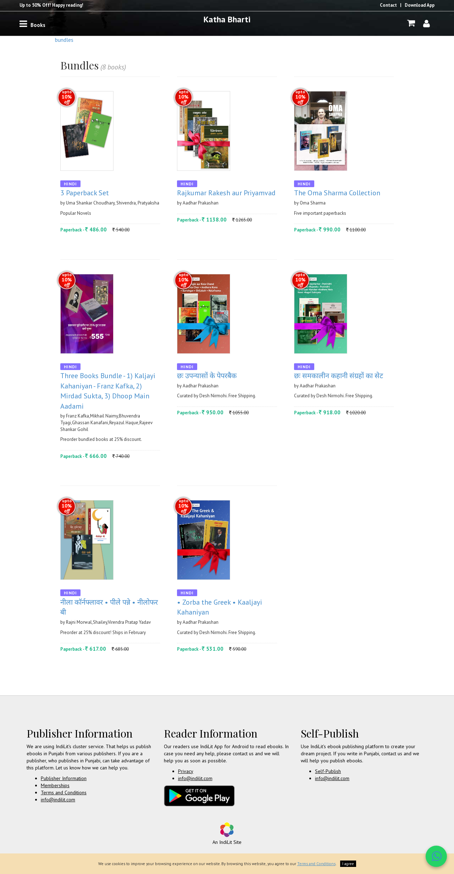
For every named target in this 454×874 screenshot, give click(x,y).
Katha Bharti (227, 19)
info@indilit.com (58, 799)
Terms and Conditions (64, 792)
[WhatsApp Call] (436, 856)
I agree (348, 863)
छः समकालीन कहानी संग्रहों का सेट (338, 375)
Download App (419, 5)
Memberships (55, 785)
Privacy (185, 771)
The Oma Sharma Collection (337, 192)
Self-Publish (328, 771)
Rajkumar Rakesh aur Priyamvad (226, 192)
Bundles (64, 40)
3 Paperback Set (84, 192)
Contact (388, 5)
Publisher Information (64, 778)
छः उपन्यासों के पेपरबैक (207, 375)
